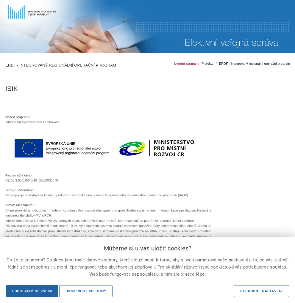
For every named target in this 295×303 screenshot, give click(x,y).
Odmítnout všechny (85, 291)
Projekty (207, 63)
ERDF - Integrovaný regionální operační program (254, 63)
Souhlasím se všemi (32, 291)
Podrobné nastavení (261, 291)
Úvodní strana (185, 63)
